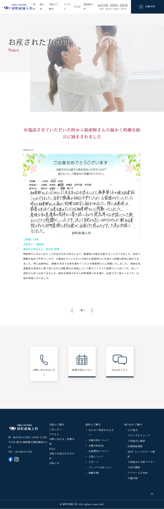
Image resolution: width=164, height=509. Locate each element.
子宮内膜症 (134, 468)
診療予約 (150, 7)
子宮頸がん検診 (136, 441)
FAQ (77, 7)
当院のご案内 (56, 425)
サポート (94, 462)
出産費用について (99, 451)
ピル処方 (133, 430)
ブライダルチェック (139, 436)
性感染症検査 (135, 447)
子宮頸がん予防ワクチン (141, 462)
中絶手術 (133, 479)
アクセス (54, 435)
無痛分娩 (94, 473)
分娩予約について (99, 441)
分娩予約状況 (96, 446)
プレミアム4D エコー (101, 468)
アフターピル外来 (138, 473)
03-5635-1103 (23, 452)
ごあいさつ (55, 430)
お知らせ (54, 463)
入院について (96, 457)
